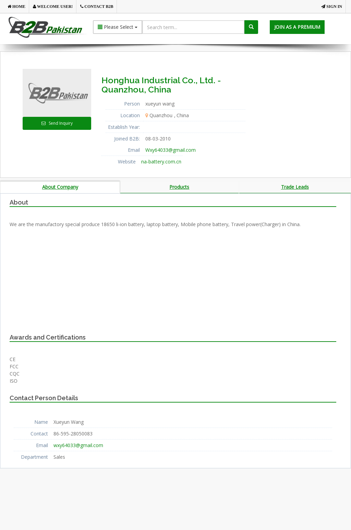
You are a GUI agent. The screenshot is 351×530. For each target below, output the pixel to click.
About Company (60, 187)
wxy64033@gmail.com (78, 445)
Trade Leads (295, 187)
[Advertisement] (305, 112)
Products (179, 187)
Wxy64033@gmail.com (170, 150)
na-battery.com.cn (161, 161)
